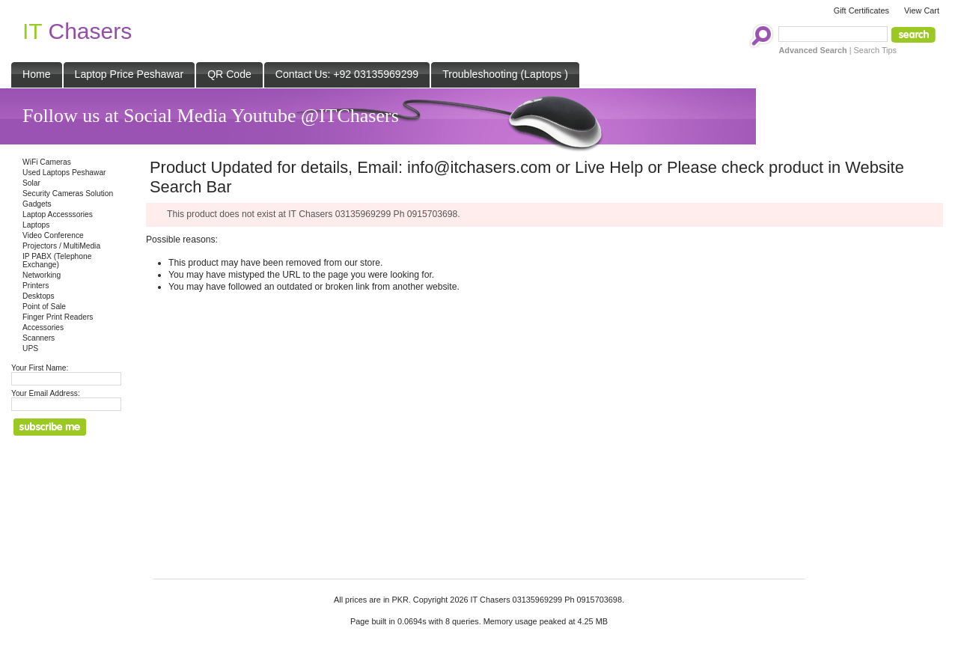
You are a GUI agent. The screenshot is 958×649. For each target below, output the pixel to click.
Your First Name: (39, 368)
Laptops (35, 225)
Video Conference (53, 235)
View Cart (921, 10)
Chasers (77, 31)
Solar (31, 183)
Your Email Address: (45, 393)
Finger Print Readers (57, 317)
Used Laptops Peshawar (64, 172)
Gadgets (37, 204)
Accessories (43, 327)
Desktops (38, 296)
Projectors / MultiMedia (61, 246)
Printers (35, 285)
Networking (41, 275)
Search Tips (875, 50)
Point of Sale (44, 306)
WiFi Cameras (46, 162)
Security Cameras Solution (67, 193)
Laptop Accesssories (57, 214)
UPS (30, 348)
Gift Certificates (861, 10)
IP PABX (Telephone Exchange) (56, 260)
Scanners (38, 338)
